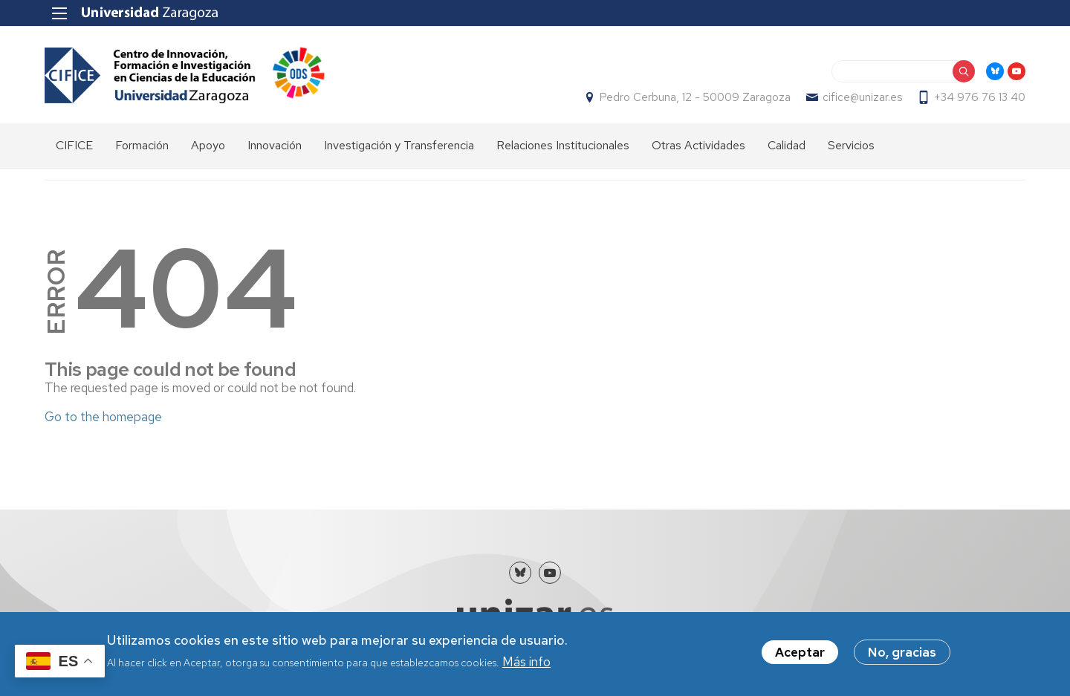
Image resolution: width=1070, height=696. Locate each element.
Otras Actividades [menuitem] (698, 145)
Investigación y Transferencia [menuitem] (399, 145)
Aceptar (800, 653)
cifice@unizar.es (862, 97)
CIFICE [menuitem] (74, 145)
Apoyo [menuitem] (208, 145)
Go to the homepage (103, 417)
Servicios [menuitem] (851, 145)
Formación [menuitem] (142, 145)
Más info (526, 663)
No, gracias (902, 653)
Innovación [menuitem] (274, 145)
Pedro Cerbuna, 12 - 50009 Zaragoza (695, 97)
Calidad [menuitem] (786, 145)
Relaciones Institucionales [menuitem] (562, 145)
